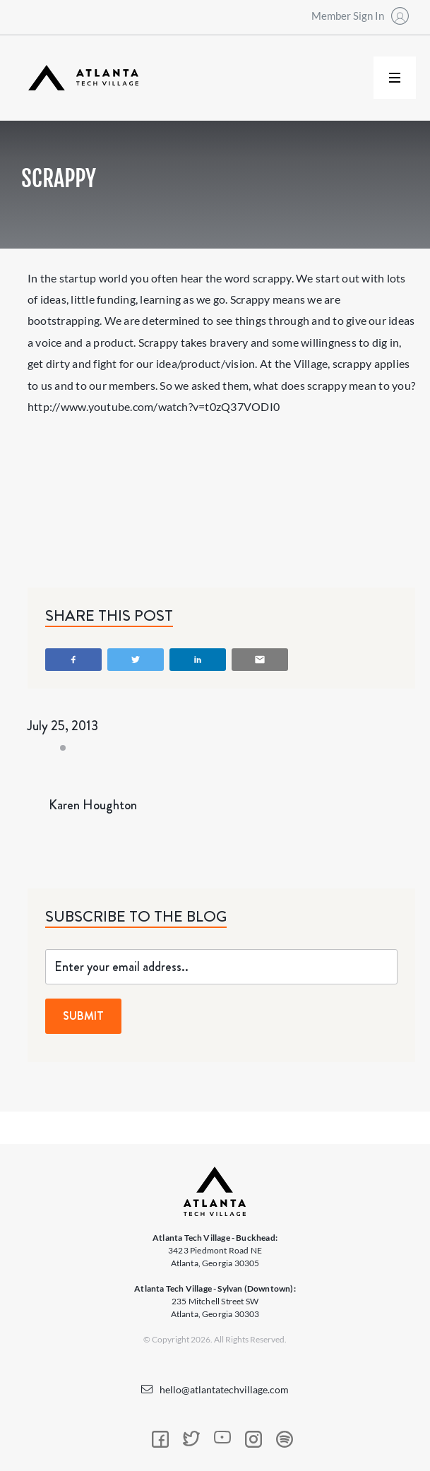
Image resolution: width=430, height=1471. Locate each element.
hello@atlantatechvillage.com (224, 1389)
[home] (79, 78)
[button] (395, 77)
